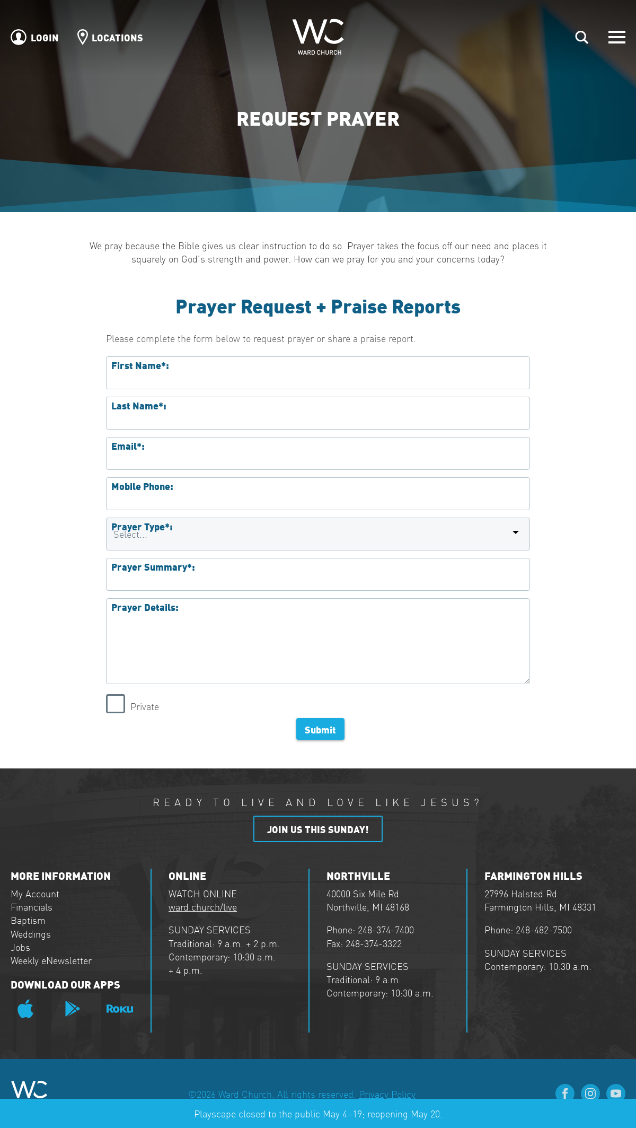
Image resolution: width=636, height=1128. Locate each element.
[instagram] (590, 1093)
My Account (35, 893)
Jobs (20, 947)
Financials (31, 906)
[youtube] (615, 1093)
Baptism (28, 919)
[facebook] (565, 1093)
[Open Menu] (616, 37)
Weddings (31, 933)
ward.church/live (203, 906)
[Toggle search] (582, 37)
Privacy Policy (387, 1093)
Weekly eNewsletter (51, 960)
